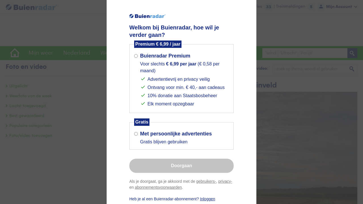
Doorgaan (181, 165)
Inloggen (207, 199)
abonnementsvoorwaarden (158, 187)
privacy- (225, 181)
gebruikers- (206, 181)
